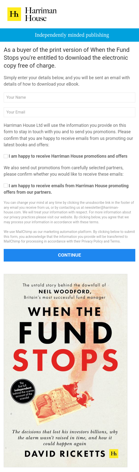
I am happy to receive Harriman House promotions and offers (65, 156)
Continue (69, 255)
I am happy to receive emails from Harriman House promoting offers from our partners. (66, 189)
